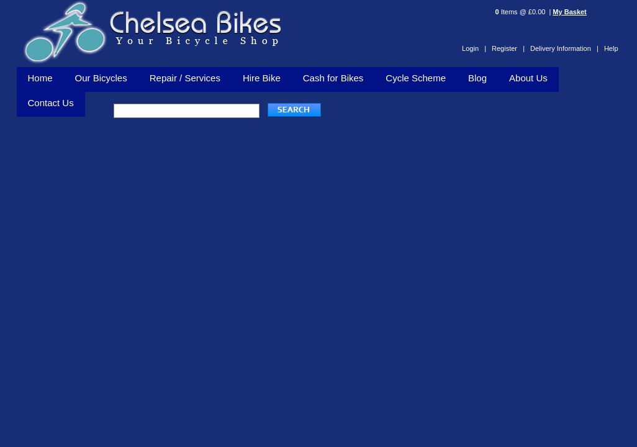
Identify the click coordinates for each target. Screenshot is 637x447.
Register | (508, 48)
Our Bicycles (101, 78)
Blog (477, 78)
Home (40, 78)
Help (611, 48)
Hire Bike (262, 78)
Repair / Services (185, 78)
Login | (474, 48)
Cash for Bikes (333, 78)
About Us (528, 78)
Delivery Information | (564, 48)
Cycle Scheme (416, 78)
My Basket (569, 12)
